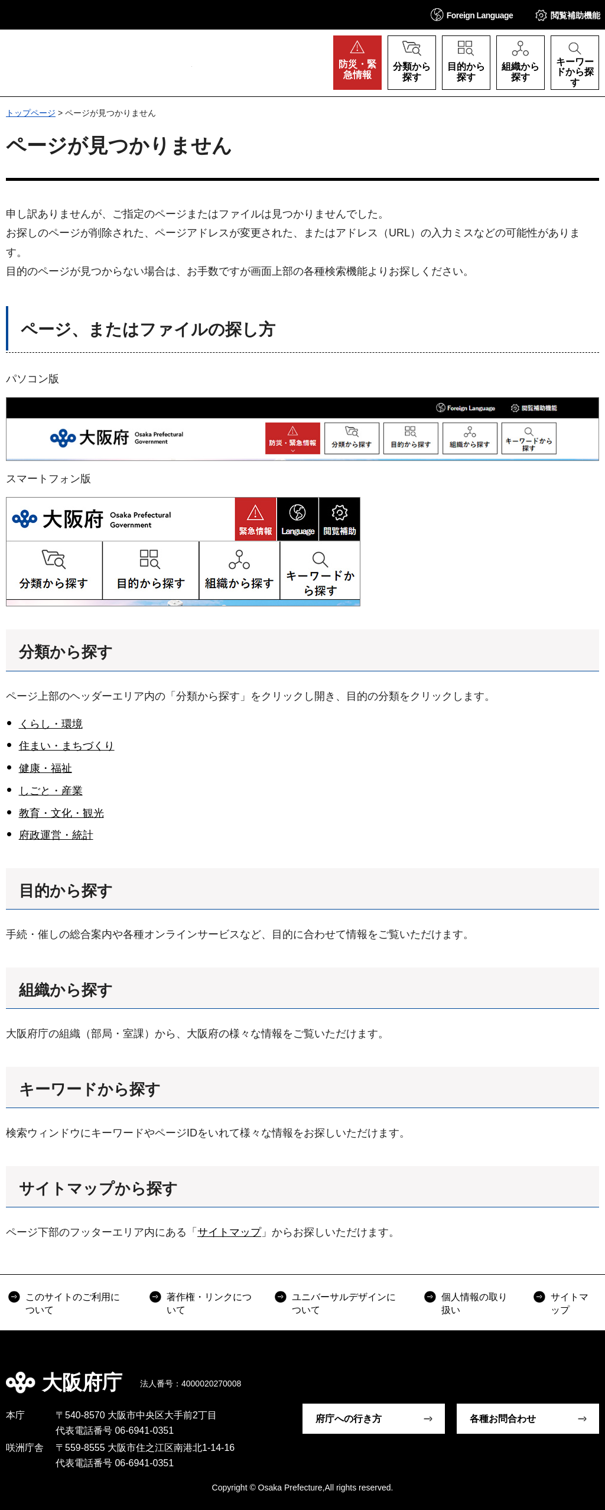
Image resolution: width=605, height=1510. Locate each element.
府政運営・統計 (56, 835)
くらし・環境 (51, 724)
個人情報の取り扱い (474, 1303)
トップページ (31, 113)
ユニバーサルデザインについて (344, 1303)
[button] (472, 14)
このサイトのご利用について (72, 1303)
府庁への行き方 (348, 1419)
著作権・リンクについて (209, 1303)
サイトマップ (229, 1232)
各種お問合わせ (503, 1419)
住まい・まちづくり (67, 746)
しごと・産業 (51, 791)
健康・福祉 (45, 768)
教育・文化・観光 (61, 813)
